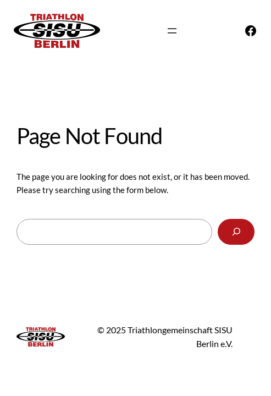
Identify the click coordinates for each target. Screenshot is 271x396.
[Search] (236, 232)
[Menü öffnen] (172, 30)
